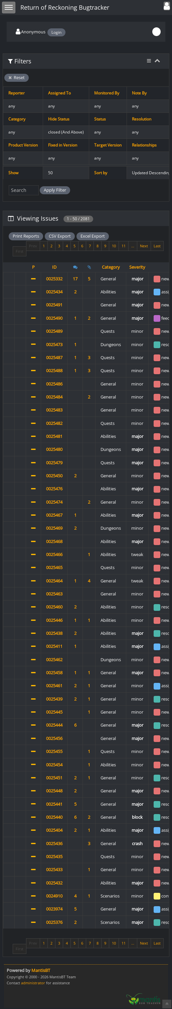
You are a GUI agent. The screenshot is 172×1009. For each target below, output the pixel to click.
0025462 (54, 660)
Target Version (108, 145)
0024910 (54, 896)
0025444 (54, 725)
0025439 (54, 699)
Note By (139, 93)
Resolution (141, 119)
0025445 (54, 712)
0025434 (54, 292)
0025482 (54, 423)
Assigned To (59, 93)
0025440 (54, 817)
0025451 (54, 778)
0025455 (54, 751)
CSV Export (60, 236)
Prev (33, 245)
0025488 (54, 370)
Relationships (144, 145)
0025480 (54, 449)
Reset (16, 77)
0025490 (54, 318)
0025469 (54, 528)
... (132, 245)
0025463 (54, 594)
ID (54, 267)
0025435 (54, 856)
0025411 (54, 646)
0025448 (54, 791)
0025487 (54, 357)
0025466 (54, 554)
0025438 (54, 633)
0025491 (54, 305)
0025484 (54, 397)
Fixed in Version (62, 145)
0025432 (54, 883)
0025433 (54, 869)
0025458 (54, 673)
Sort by (100, 173)
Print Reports (26, 236)
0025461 (54, 686)
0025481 (54, 436)
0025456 (54, 738)
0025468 (54, 541)
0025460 (54, 607)
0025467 (54, 515)
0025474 (54, 502)
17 (75, 279)
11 (124, 245)
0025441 (54, 804)
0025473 (54, 344)
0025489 (54, 331)
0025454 (54, 765)
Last (157, 245)
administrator (33, 982)
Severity (137, 267)
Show (13, 173)
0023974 (54, 909)
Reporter (16, 93)
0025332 (54, 279)
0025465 (54, 567)
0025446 (54, 620)
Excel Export (92, 236)
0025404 (54, 830)
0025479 (54, 463)
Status (100, 119)
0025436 (54, 843)
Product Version (23, 145)
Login (56, 32)
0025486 (54, 384)
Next (144, 245)
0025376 (54, 922)
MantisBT (40, 970)
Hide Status (58, 119)
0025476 (54, 489)
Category (16, 119)
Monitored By (106, 93)
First (19, 251)
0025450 (54, 476)
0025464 (54, 581)
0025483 (54, 410)
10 (114, 245)
